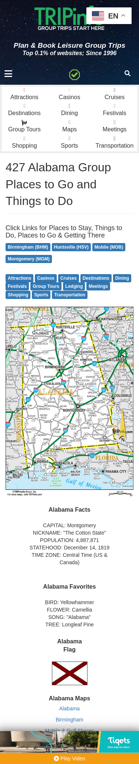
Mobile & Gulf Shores (69, 731)
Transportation (69, 294)
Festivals (17, 286)
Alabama (69, 708)
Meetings (98, 286)
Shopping (18, 294)
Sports (41, 294)
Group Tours (46, 286)
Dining (122, 278)
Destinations (96, 278)
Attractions (19, 278)
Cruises (68, 278)
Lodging (74, 286)
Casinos (45, 278)
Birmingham (69, 720)
